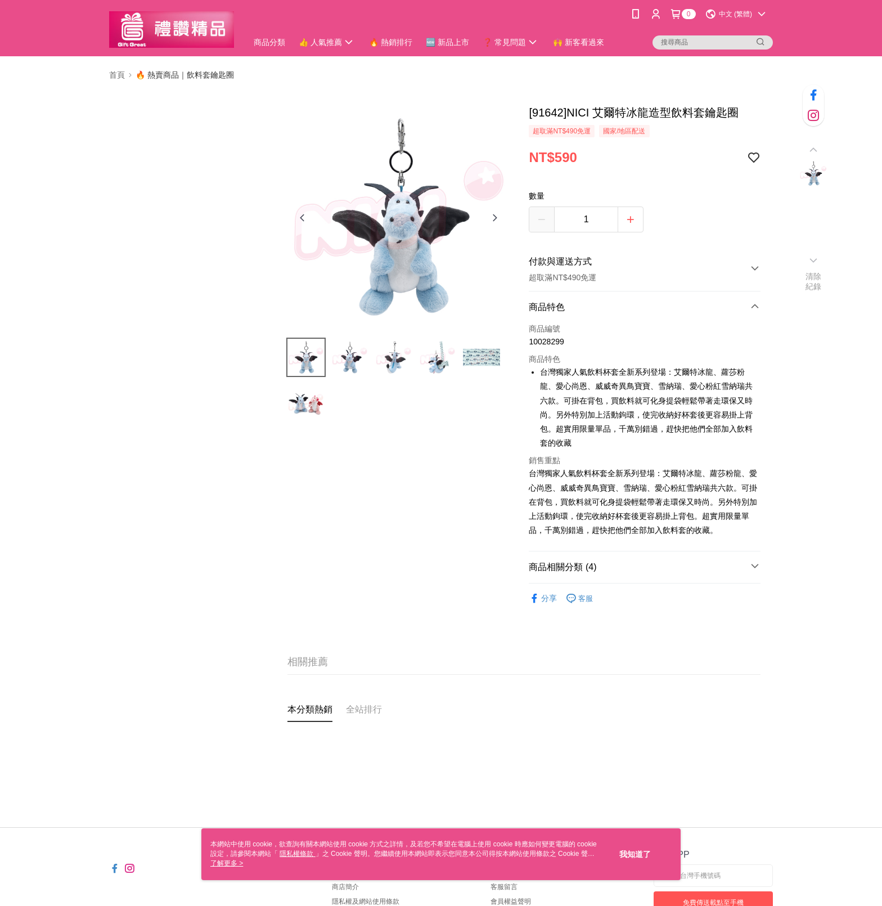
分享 (543, 598)
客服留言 (504, 887)
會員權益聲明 (510, 901)
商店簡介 (345, 887)
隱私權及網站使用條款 (365, 901)
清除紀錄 (814, 281)
